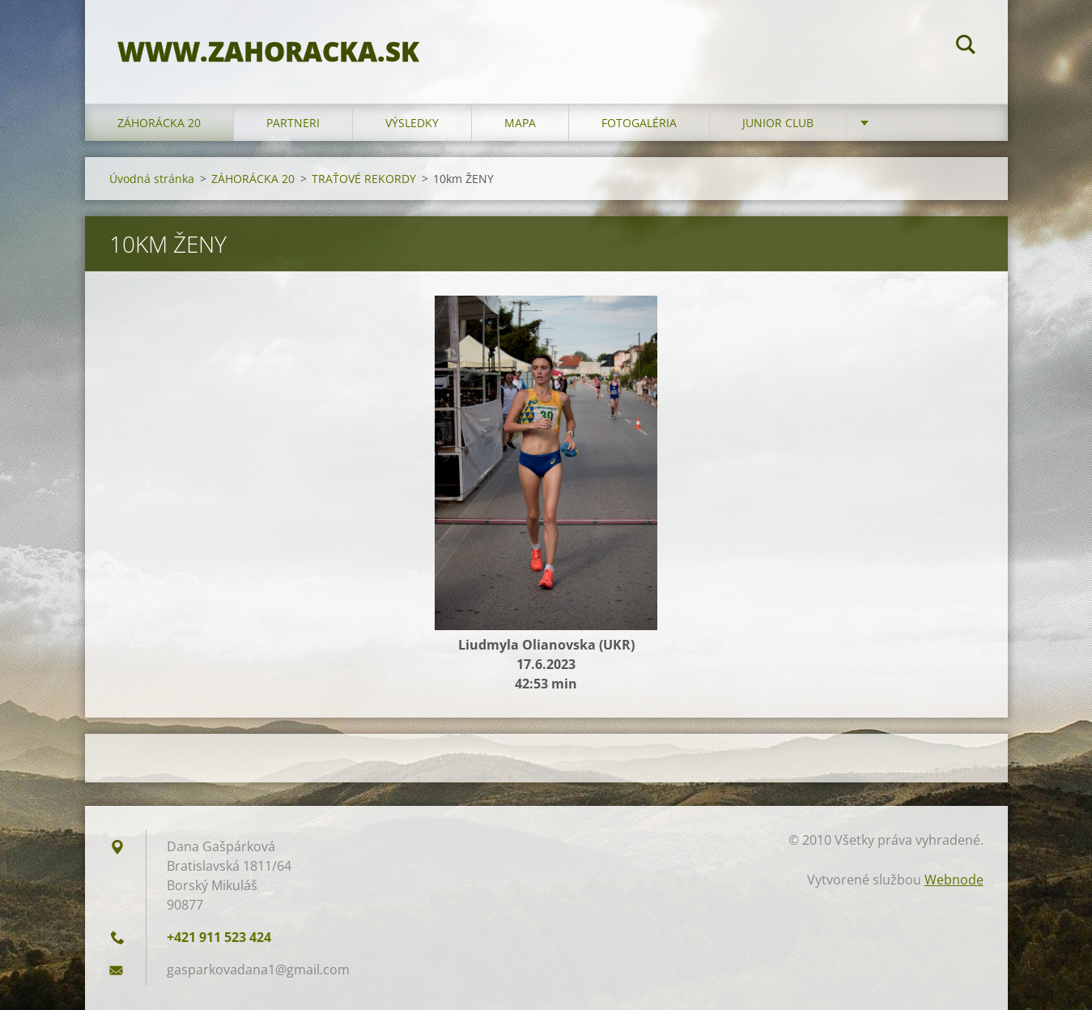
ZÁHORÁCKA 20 (159, 122)
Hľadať (965, 47)
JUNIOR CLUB (778, 122)
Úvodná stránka (151, 178)
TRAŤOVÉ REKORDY (364, 178)
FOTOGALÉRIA (639, 122)
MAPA (520, 122)
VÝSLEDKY (412, 122)
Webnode (954, 880)
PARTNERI (293, 122)
